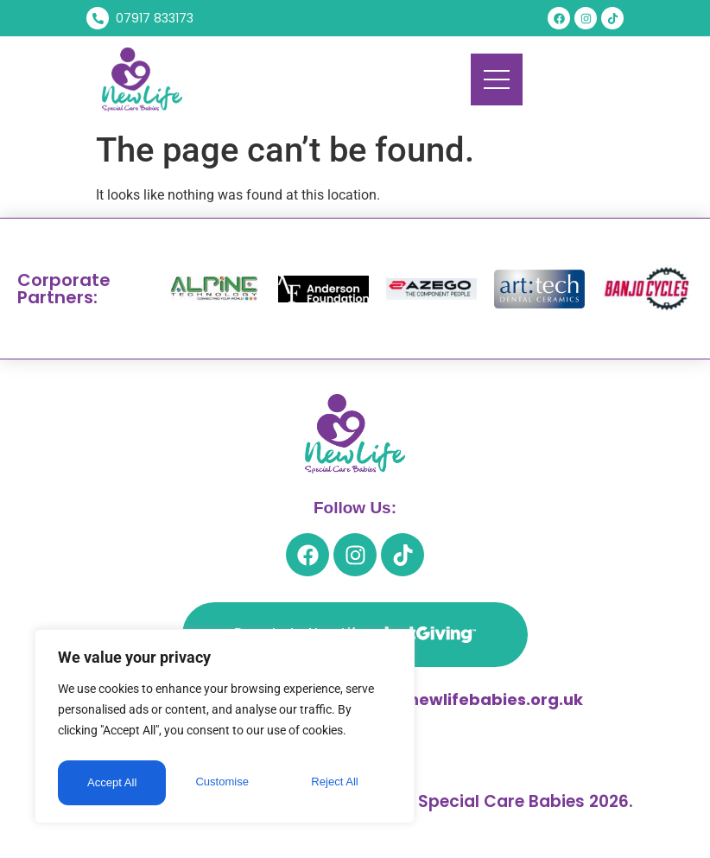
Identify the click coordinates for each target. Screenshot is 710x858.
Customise (113, 783)
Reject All (226, 783)
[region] (225, 729)
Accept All (338, 783)
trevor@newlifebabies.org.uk (462, 699)
